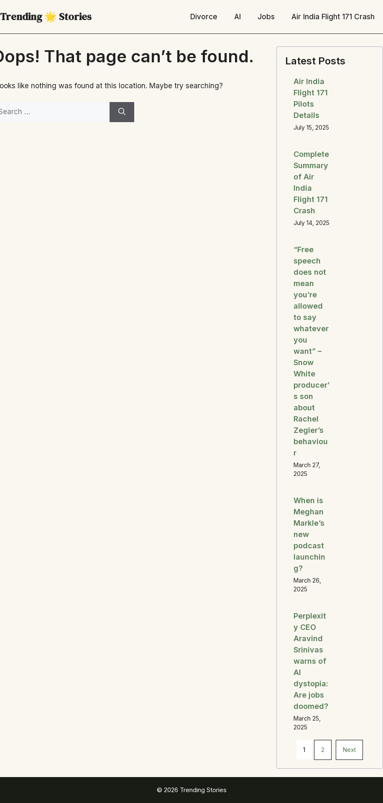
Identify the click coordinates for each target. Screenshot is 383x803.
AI (237, 17)
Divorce (203, 17)
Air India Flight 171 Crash (333, 17)
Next (349, 749)
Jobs (266, 17)
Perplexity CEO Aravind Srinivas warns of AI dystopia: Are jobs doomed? (311, 661)
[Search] (122, 112)
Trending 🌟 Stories (46, 16)
